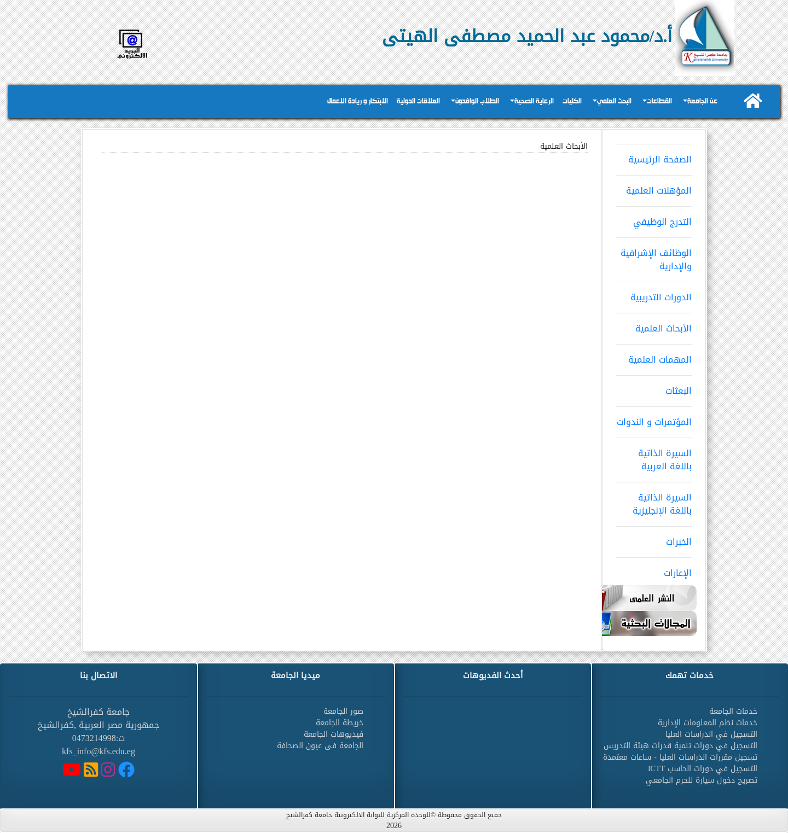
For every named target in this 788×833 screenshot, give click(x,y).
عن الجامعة (702, 101)
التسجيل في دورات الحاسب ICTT (702, 768)
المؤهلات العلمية (654, 187)
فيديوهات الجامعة (333, 734)
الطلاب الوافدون (477, 101)
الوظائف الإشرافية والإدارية (654, 256)
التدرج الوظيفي (654, 218)
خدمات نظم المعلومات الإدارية (707, 722)
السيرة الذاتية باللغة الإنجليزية (654, 500)
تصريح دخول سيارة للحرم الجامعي (701, 780)
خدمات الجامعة (733, 711)
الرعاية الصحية (534, 101)
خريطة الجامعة (339, 722)
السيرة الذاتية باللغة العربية (654, 456)
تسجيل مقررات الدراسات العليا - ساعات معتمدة (680, 757)
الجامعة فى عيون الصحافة (320, 745)
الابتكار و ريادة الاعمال (357, 101)
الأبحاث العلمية (654, 325)
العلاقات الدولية (418, 101)
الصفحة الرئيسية (654, 156)
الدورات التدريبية (654, 294)
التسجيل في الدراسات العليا (711, 734)
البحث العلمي (614, 101)
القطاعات (659, 101)
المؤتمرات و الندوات (654, 418)
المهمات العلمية (654, 356)
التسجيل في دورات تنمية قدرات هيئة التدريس (680, 745)
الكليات (572, 101)
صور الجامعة (343, 711)
